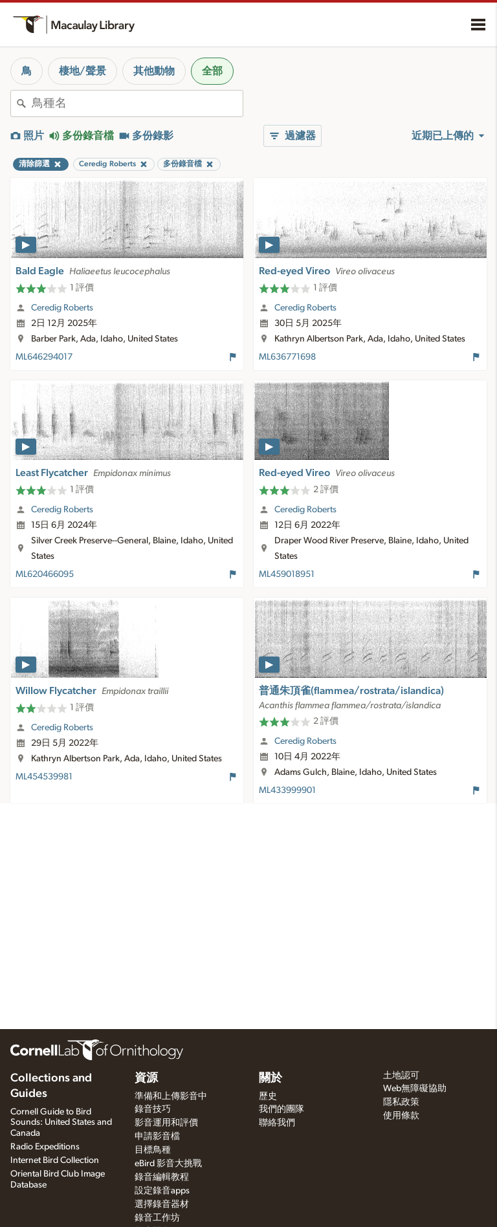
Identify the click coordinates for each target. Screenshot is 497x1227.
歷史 (268, 1096)
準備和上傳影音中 (171, 1096)
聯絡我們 (277, 1122)
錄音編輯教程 (162, 1177)
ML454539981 (44, 776)
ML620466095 (45, 574)
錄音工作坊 (157, 1217)
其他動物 (154, 71)
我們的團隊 (281, 1109)
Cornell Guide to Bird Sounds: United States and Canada (61, 1122)
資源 (146, 1078)
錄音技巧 (153, 1109)
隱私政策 (401, 1102)
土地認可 (401, 1075)
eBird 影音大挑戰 (168, 1163)
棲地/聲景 (82, 71)
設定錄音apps (162, 1190)
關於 (270, 1078)
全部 (212, 71)
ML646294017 (44, 357)
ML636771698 (287, 357)
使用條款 (401, 1115)
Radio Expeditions (45, 1146)
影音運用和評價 (166, 1122)
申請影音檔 (157, 1136)
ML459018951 (287, 574)
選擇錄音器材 (162, 1204)
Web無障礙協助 (415, 1088)
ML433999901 (287, 790)
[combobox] (137, 103)
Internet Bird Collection (54, 1160)
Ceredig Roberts (62, 307)
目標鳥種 (153, 1150)
